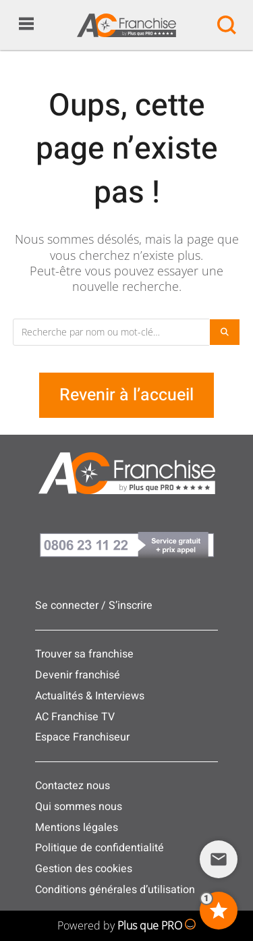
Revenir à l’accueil (126, 395)
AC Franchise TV (75, 717)
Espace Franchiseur (82, 737)
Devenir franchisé (77, 675)
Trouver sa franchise (84, 654)
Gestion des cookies (83, 869)
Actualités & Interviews (89, 696)
